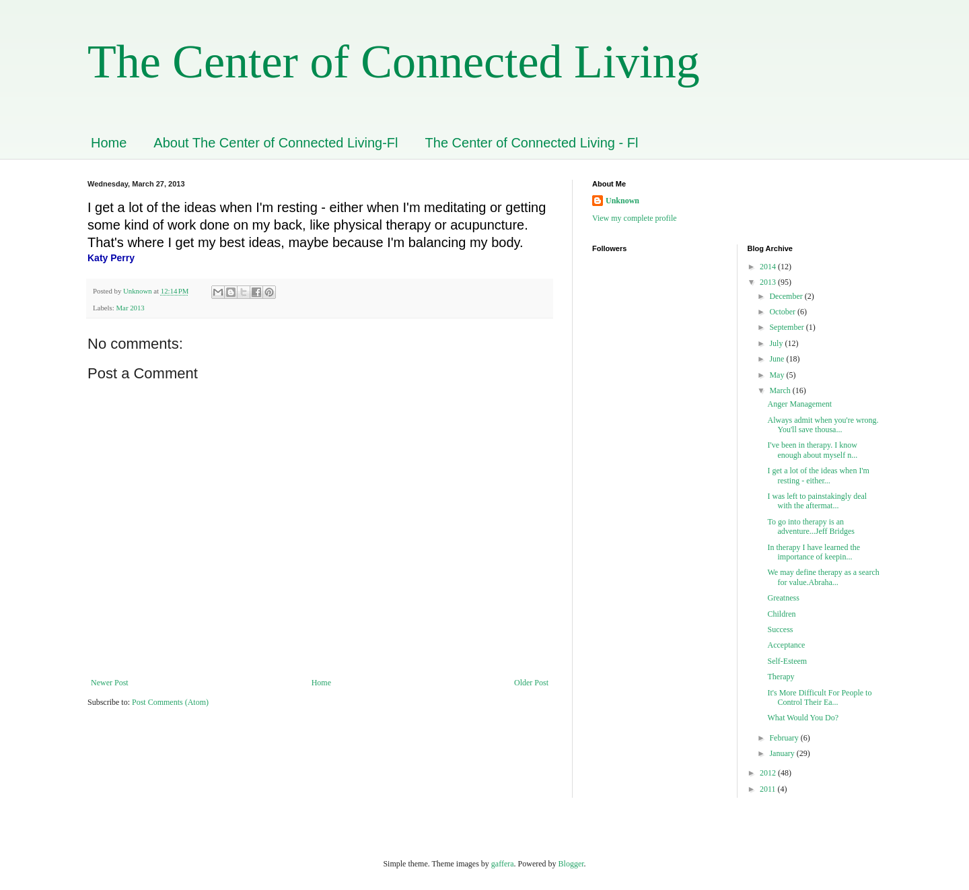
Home (109, 142)
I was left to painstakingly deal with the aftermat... (817, 500)
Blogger (571, 863)
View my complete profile (634, 218)
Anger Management (799, 404)
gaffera (502, 863)
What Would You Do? (802, 717)
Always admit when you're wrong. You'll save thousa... (822, 424)
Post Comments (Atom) (170, 702)
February (784, 738)
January (782, 753)
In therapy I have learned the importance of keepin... (813, 552)
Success (780, 629)
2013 (769, 282)
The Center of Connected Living (393, 62)
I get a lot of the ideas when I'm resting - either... (818, 475)
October (783, 311)
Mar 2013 (130, 308)
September (787, 327)
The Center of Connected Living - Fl (532, 142)
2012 (769, 773)
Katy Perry (111, 257)
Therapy (780, 676)
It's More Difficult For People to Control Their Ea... (819, 697)
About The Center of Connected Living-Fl (275, 142)
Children (781, 614)
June (777, 359)
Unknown (622, 200)
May (777, 375)
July (777, 343)
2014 (769, 266)
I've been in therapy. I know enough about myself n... (812, 449)
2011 (769, 789)
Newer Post (110, 682)
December (786, 296)
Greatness (783, 598)
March (780, 390)
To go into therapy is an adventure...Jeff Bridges (811, 526)
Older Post (531, 682)
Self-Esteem (787, 661)
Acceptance (786, 645)
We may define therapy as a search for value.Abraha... (823, 577)
